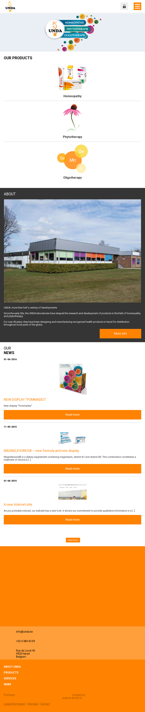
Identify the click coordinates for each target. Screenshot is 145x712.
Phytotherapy (72, 137)
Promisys (9, 694)
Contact (45, 703)
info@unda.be (24, 631)
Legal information (14, 703)
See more (73, 540)
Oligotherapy (72, 177)
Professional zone (124, 6)
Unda (10, 6)
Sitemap (33, 703)
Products (11, 672)
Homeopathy (72, 96)
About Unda (12, 666)
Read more (72, 414)
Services (10, 678)
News (7, 684)
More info (120, 333)
